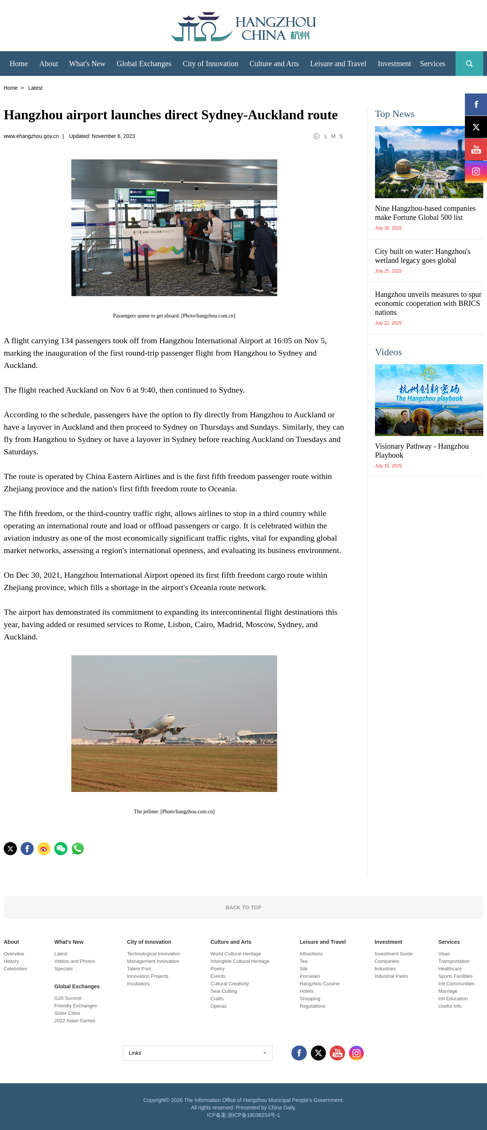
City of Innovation (149, 942)
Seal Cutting (224, 991)
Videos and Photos (74, 961)
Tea (304, 961)
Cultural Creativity (230, 983)
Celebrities (15, 968)
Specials (63, 968)
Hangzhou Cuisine (319, 983)
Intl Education (453, 998)
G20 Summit (67, 998)
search (469, 63)
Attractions (311, 953)
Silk (304, 968)
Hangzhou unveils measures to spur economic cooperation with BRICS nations (428, 303)
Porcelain (310, 976)
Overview (14, 953)
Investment (388, 942)
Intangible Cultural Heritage (240, 961)
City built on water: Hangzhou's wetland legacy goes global (423, 255)
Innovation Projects (148, 976)
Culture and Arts (231, 942)
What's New (69, 942)
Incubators (138, 983)
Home (11, 88)
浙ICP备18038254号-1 (254, 1115)
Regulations (313, 1006)
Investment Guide (394, 953)
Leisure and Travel (323, 942)
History (11, 961)
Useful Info (450, 1006)
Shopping (310, 998)
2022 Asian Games (75, 1020)
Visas (444, 953)
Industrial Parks (391, 976)
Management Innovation (153, 961)
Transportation (453, 961)
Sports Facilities (455, 976)
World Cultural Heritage (236, 953)
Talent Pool (139, 968)
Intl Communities (456, 983)
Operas (219, 1006)
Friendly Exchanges (75, 1005)
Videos (388, 352)
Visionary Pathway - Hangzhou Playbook (422, 450)
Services (449, 942)
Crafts (217, 998)
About (11, 942)
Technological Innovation (153, 953)
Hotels (307, 991)
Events (218, 976)
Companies (387, 961)
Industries (385, 968)
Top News (395, 113)
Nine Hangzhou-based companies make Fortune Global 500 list (425, 212)
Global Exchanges (77, 986)
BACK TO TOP (243, 908)
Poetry (218, 968)
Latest (60, 953)
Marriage (447, 991)
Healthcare (450, 968)
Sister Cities (67, 1013)
